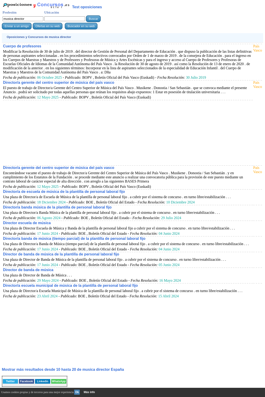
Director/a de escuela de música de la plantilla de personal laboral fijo (64, 192)
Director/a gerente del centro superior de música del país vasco (58, 82)
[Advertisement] (127, 132)
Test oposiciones (87, 7)
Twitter (10, 381)
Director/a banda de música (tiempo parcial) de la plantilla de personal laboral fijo (74, 239)
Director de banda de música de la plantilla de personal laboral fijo (61, 254)
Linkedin (42, 381)
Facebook (26, 381)
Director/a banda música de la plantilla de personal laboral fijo (57, 207)
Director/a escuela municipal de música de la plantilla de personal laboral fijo (70, 285)
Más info (89, 392)
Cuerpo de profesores (22, 46)
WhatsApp (58, 381)
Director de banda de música (28, 270)
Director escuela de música (27, 223)
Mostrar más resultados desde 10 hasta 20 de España (63, 369)
